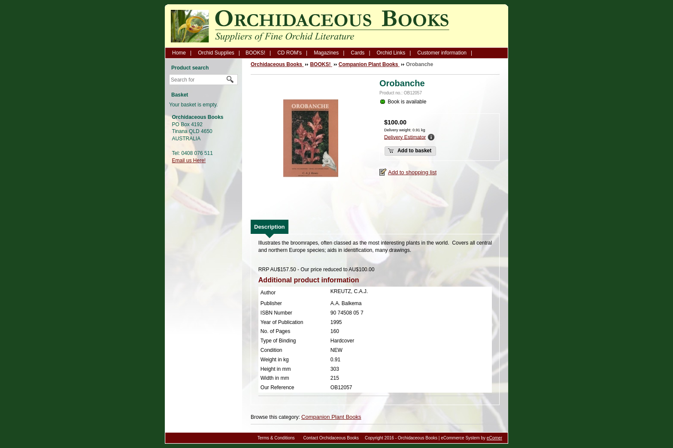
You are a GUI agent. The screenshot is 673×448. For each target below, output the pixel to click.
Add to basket (409, 150)
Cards (357, 53)
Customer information (442, 53)
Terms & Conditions (276, 438)
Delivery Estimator (405, 137)
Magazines (326, 53)
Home (179, 53)
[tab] (269, 227)
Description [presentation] (269, 227)
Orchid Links (391, 53)
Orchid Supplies (216, 53)
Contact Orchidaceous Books (331, 438)
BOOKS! (255, 53)
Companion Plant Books (331, 417)
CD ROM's (289, 53)
